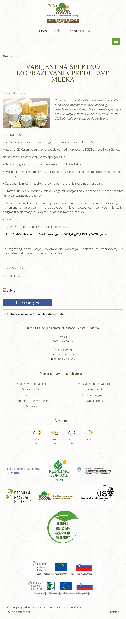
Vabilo (11, 290)
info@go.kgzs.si (63, 350)
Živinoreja (32, 406)
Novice (8, 56)
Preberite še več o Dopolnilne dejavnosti (33, 314)
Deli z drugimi (27, 303)
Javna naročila (94, 400)
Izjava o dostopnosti (18, 612)
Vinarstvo (31, 395)
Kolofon (114, 612)
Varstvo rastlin (94, 389)
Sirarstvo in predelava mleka (94, 384)
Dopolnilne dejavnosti (94, 395)
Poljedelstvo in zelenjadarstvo (31, 400)
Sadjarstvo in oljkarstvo (31, 384)
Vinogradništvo (31, 389)
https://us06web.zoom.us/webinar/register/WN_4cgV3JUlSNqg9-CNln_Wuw (55, 234)
